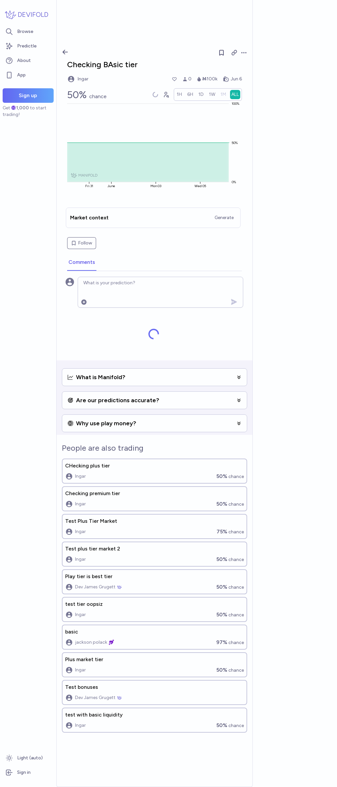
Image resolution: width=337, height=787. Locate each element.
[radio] (179, 94)
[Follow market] (221, 52)
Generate (224, 217)
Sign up (28, 95)
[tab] (81, 262)
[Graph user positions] (165, 94)
